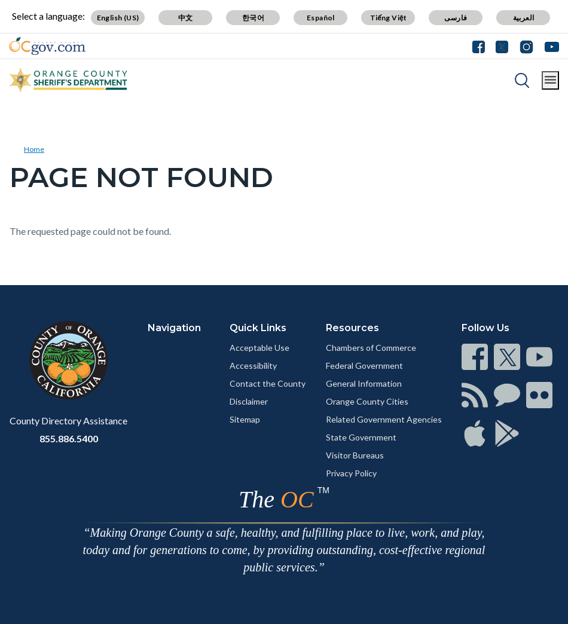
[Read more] (47, 46)
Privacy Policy (351, 473)
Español (321, 17)
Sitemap (245, 419)
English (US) (118, 17)
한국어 (253, 17)
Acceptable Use (259, 347)
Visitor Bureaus (355, 455)
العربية (524, 17)
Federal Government (364, 365)
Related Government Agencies (384, 419)
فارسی (455, 17)
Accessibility (253, 365)
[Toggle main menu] (550, 80)
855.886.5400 (68, 438)
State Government (361, 437)
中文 (185, 17)
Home (34, 149)
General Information (364, 383)
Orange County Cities (367, 401)
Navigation (174, 328)
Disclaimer (249, 401)
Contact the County (268, 383)
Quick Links (258, 328)
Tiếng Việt (388, 17)
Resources (352, 328)
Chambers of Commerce (371, 347)
